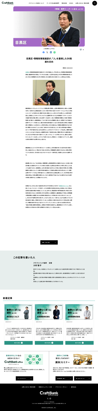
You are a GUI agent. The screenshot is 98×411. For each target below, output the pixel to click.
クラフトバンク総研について (36, 3)
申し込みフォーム (80, 378)
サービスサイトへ (22, 378)
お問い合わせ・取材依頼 (82, 3)
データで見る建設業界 (53, 3)
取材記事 (64, 3)
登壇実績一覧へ (61, 378)
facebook (43, 52)
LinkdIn (51, 52)
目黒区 (27, 72)
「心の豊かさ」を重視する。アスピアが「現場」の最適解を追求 (19, 325)
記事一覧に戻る (46, 242)
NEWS (71, 3)
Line (54, 52)
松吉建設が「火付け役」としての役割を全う (49, 325)
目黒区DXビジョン (64, 186)
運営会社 (73, 387)
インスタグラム (50, 398)
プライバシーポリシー (61, 387)
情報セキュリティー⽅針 (45, 387)
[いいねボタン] (81, 49)
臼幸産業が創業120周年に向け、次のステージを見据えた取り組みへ (79, 325)
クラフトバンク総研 (7, 3)
